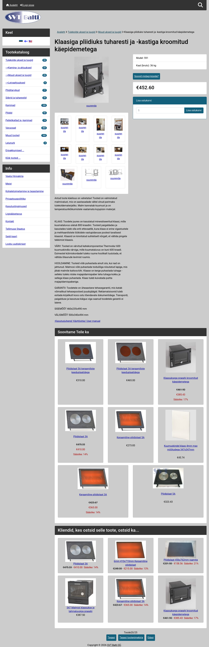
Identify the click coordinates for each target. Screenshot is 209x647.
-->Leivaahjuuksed (26, 82)
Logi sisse (27, 5)
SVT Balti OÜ (114, 645)
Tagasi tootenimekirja (131, 637)
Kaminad (26, 105)
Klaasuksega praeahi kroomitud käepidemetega (181, 380)
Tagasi (111, 637)
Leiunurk (26, 142)
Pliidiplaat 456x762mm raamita (181, 559)
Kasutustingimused (16, 206)
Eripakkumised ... (15, 150)
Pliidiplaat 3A (80, 436)
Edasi (151, 637)
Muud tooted (26, 135)
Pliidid (26, 112)
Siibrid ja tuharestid (26, 97)
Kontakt (10, 221)
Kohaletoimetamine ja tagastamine (25, 191)
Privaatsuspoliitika (16, 198)
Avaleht (12, 5)
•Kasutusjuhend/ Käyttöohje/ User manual (77, 321)
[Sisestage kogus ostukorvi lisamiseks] (160, 110)
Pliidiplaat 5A (168, 493)
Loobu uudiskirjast (16, 243)
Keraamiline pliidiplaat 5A (130, 437)
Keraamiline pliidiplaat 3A (93, 494)
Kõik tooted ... (13, 157)
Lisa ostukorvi (193, 110)
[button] (200, 5)
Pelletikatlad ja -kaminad (26, 120)
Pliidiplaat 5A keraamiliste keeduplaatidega (80, 370)
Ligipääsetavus (14, 213)
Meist (9, 183)
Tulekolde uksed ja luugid (81, 32)
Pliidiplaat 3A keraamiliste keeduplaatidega (130, 370)
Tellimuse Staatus (15, 228)
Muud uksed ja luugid (109, 32)
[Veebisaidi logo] (104, 17)
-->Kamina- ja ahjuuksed (26, 67)
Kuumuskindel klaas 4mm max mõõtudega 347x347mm (180, 447)
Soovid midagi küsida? (146, 76)
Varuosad (26, 127)
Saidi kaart (11, 236)
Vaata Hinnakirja (14, 176)
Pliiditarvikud (26, 90)
